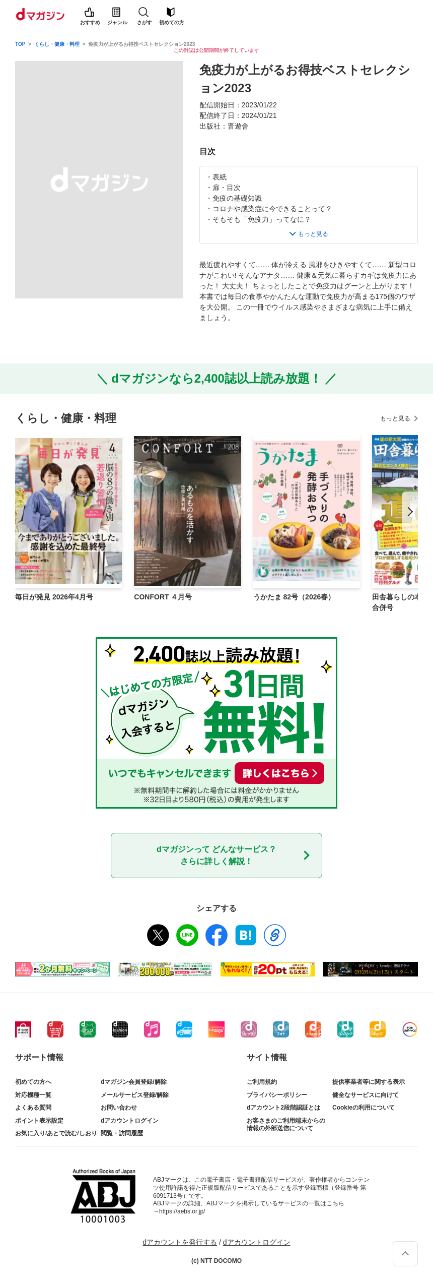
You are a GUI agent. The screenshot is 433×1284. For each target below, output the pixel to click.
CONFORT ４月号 (163, 597)
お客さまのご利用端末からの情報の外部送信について (286, 1124)
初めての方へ (33, 1081)
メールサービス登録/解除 (135, 1094)
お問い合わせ (119, 1107)
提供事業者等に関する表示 (368, 1081)
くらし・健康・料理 (57, 44)
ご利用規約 (262, 1081)
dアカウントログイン (130, 1120)
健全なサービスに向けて (365, 1094)
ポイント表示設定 (39, 1120)
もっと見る (395, 418)
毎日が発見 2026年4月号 (54, 597)
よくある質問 (33, 1107)
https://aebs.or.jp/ (182, 1211)
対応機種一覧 (33, 1094)
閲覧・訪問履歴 (122, 1133)
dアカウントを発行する (179, 1242)
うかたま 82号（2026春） (294, 597)
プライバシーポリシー (277, 1094)
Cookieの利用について (363, 1107)
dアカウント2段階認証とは (283, 1107)
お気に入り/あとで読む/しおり (56, 1133)
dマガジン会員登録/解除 (134, 1081)
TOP (20, 44)
